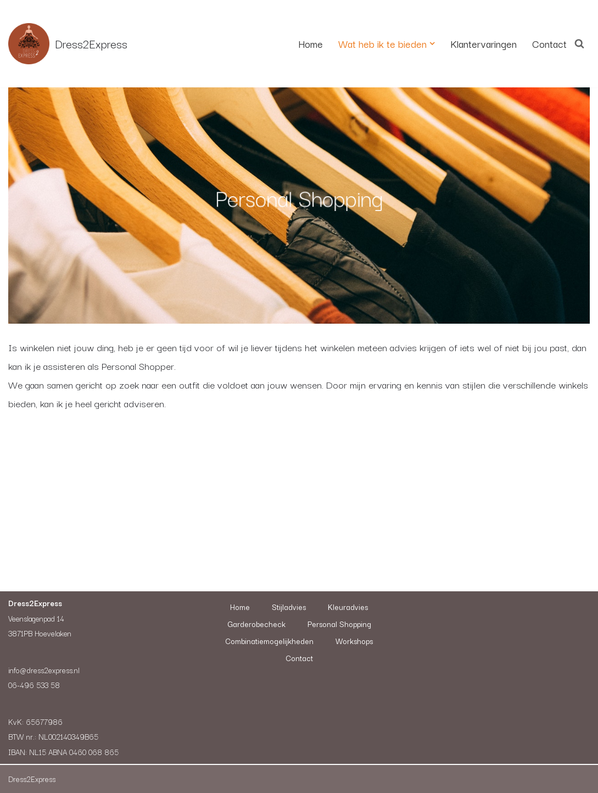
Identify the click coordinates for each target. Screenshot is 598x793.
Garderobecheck (256, 624)
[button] (432, 43)
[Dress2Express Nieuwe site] (67, 43)
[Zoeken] (579, 43)
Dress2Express (31, 779)
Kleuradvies (348, 607)
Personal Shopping (339, 624)
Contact (549, 43)
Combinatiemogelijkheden (269, 641)
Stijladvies (289, 607)
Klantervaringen (483, 43)
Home (310, 43)
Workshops (354, 641)
